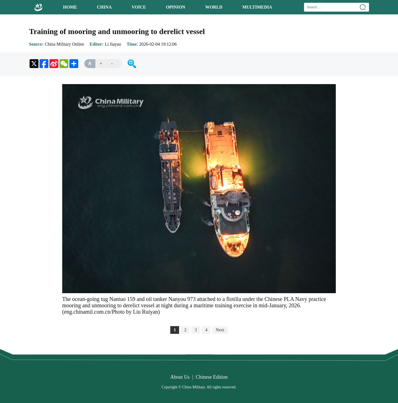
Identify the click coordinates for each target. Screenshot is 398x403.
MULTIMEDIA (257, 7)
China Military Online (64, 44)
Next (220, 329)
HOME (70, 7)
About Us (180, 377)
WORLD (213, 7)
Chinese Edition (212, 377)
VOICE (139, 7)
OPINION (175, 7)
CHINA (104, 7)
